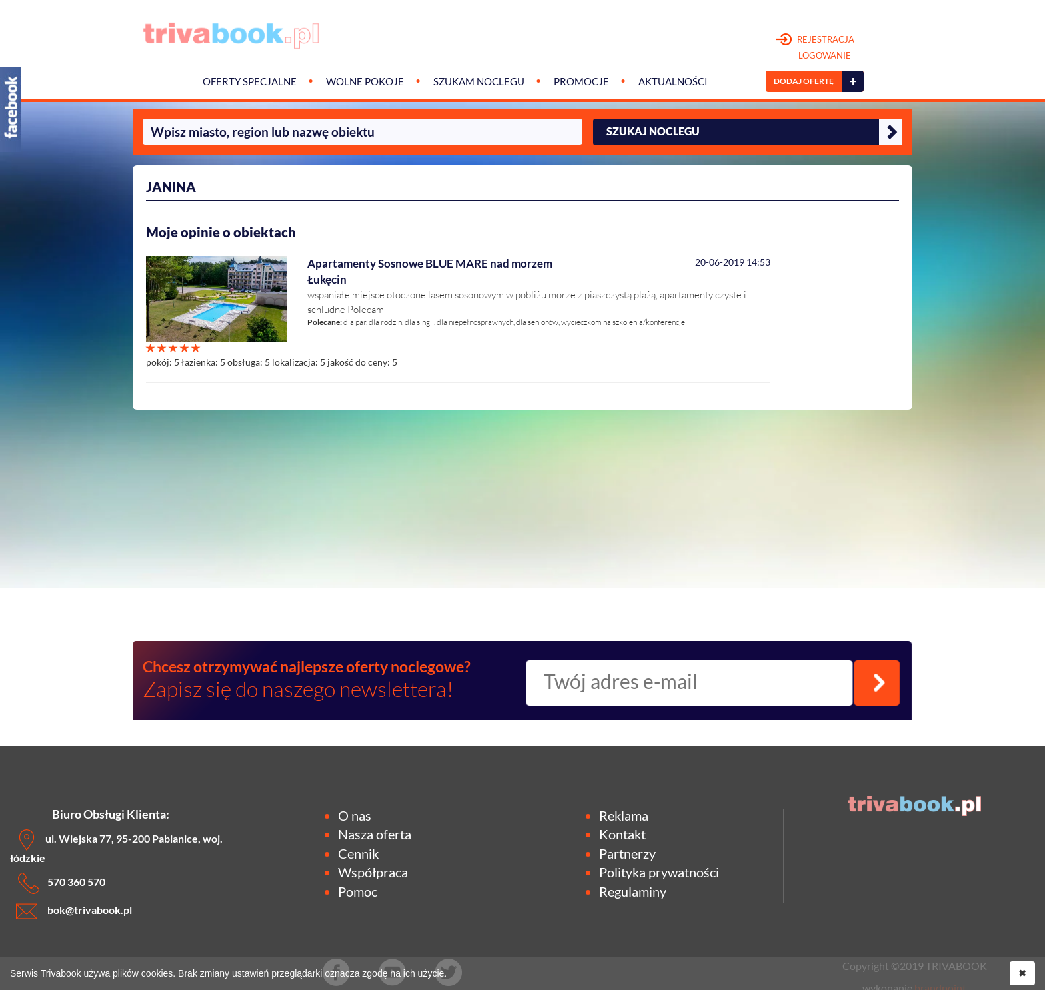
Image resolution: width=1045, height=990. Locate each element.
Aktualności (673, 81)
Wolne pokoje (365, 81)
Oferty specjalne (250, 81)
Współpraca (373, 872)
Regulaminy (632, 891)
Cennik (358, 853)
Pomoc (357, 891)
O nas (354, 815)
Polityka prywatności (659, 872)
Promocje (581, 81)
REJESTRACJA (815, 48)
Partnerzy (627, 853)
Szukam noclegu (478, 81)
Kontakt (622, 834)
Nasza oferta (374, 834)
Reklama (623, 815)
